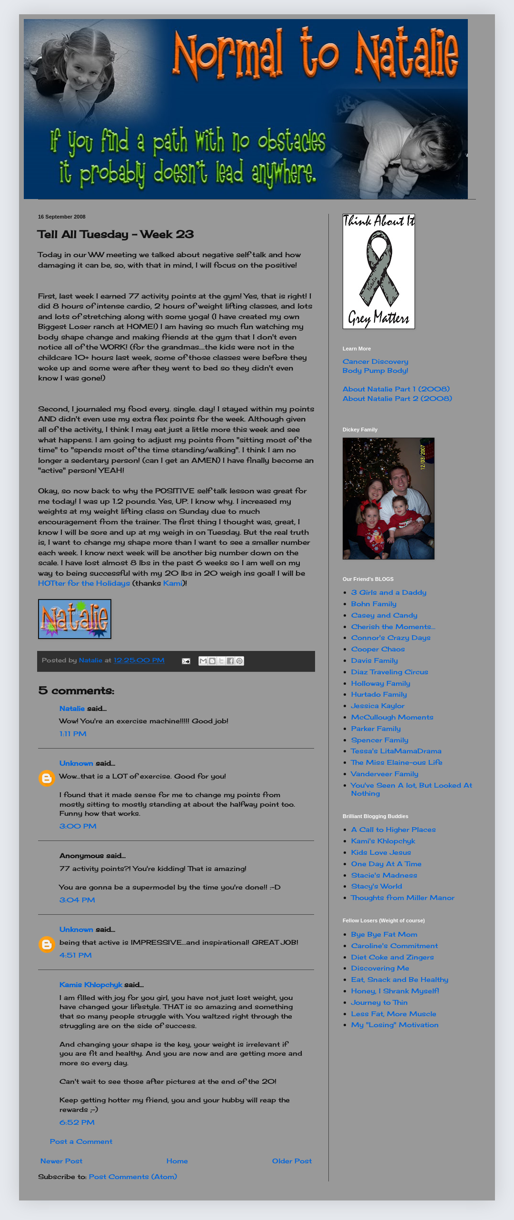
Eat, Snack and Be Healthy (399, 979)
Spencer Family (379, 740)
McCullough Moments (392, 717)
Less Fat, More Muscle (393, 1014)
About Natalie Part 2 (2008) (397, 398)
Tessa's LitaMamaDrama (396, 751)
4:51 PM (75, 955)
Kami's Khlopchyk (383, 841)
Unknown (76, 763)
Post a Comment (81, 1141)
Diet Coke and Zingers (392, 957)
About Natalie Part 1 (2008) (396, 389)
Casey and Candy (384, 615)
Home (177, 1161)
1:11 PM (73, 734)
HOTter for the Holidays (85, 583)
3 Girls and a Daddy (388, 592)
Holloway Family (380, 683)
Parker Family (376, 728)
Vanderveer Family (384, 774)
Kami (172, 583)
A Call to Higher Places (393, 829)
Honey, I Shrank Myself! (395, 991)
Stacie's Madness (384, 875)
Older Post (292, 1161)
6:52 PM (77, 1122)
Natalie (72, 708)
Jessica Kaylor (378, 705)
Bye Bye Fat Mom (384, 934)
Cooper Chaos (378, 649)
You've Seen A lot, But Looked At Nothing (411, 789)
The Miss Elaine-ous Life (397, 762)
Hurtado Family (379, 694)
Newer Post (61, 1161)
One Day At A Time (386, 864)
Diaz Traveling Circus (389, 672)
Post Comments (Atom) (133, 1176)
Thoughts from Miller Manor (403, 897)
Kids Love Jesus (381, 852)
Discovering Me (380, 968)
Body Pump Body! (375, 370)
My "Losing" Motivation (395, 1024)
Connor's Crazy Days (391, 637)
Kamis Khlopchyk (90, 984)
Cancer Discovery (375, 361)
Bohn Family (373, 604)
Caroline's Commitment (394, 945)
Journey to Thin (379, 1002)
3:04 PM (77, 900)
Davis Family (374, 660)
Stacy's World (376, 886)
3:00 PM (78, 826)
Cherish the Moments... (393, 626)
